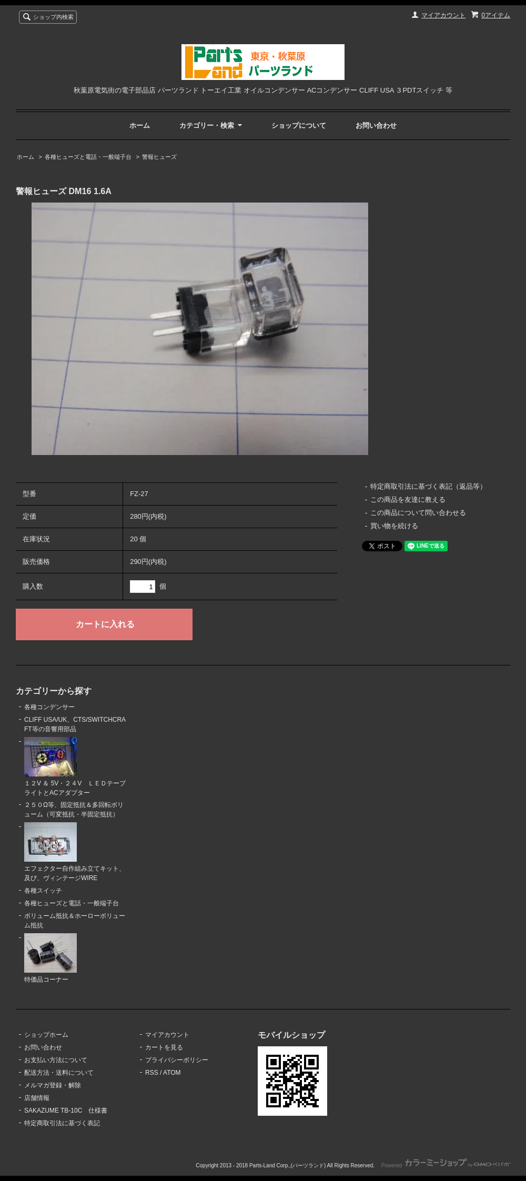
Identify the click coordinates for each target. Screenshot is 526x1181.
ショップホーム (46, 1034)
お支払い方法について (55, 1060)
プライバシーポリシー (176, 1060)
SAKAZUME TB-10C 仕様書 (65, 1110)
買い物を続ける (394, 526)
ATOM (172, 1072)
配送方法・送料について (59, 1072)
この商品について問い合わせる (418, 513)
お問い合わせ (376, 125)
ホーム (139, 125)
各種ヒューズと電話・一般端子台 (88, 157)
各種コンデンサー (49, 707)
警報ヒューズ (159, 157)
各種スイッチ (43, 890)
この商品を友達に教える (408, 499)
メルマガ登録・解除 (52, 1085)
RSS (151, 1072)
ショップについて (298, 125)
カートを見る (164, 1047)
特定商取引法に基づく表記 (62, 1123)
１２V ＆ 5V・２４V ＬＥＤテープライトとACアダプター (75, 766)
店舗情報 (36, 1098)
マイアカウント (443, 15)
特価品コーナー (50, 958)
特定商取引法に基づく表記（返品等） (428, 486)
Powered (445, 1165)
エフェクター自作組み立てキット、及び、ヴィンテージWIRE (74, 852)
